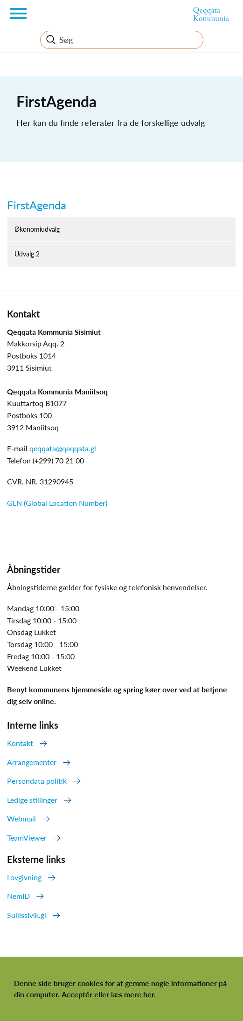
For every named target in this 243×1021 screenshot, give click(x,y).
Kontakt (20, 742)
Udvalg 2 (27, 254)
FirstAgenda (36, 205)
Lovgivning (24, 877)
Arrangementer (31, 762)
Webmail (21, 818)
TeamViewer (27, 837)
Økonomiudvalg (37, 229)
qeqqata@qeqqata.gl (62, 448)
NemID (18, 895)
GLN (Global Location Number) (57, 502)
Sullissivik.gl (26, 915)
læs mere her (132, 994)
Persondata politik (37, 780)
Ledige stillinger (32, 799)
